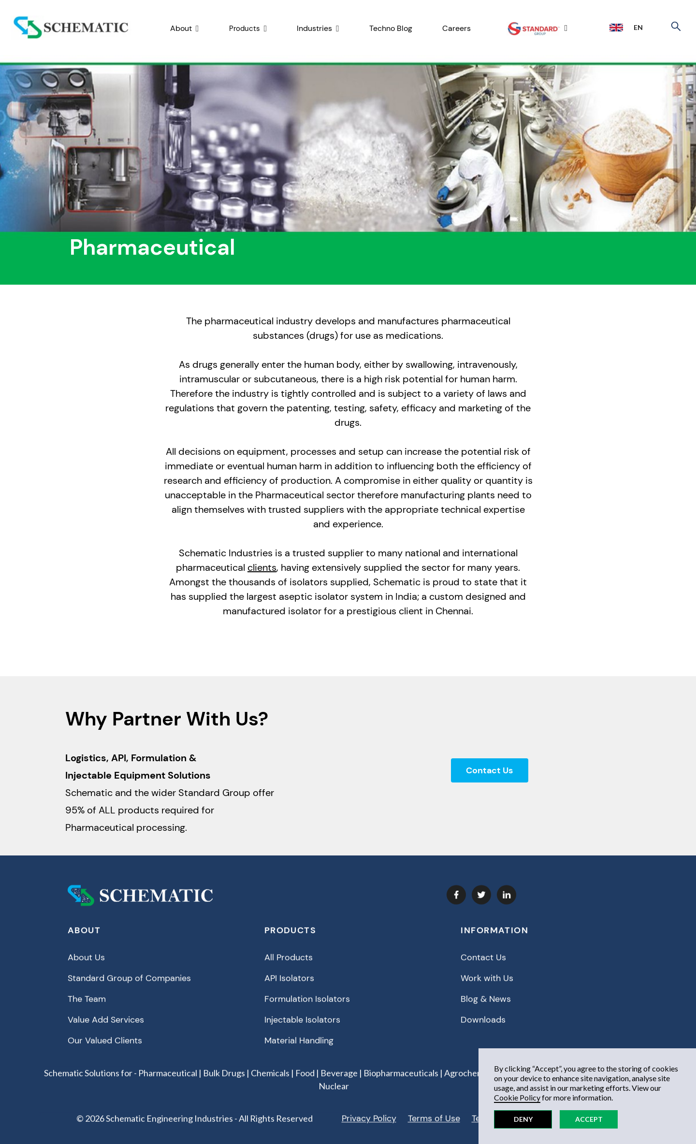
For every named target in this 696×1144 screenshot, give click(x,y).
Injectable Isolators (302, 1028)
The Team (87, 1007)
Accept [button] (589, 1119)
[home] (71, 27)
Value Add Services (106, 1028)
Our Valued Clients (105, 1049)
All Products (288, 965)
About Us (86, 965)
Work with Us (487, 986)
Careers (456, 28)
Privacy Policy (369, 1126)
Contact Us (489, 770)
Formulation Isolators (307, 1007)
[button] (184, 28)
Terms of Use (434, 1126)
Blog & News (486, 1007)
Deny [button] (523, 1119)
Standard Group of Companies (129, 986)
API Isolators (289, 986)
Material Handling (299, 1049)
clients (261, 567)
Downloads (483, 1028)
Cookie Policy (517, 1097)
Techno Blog (390, 28)
